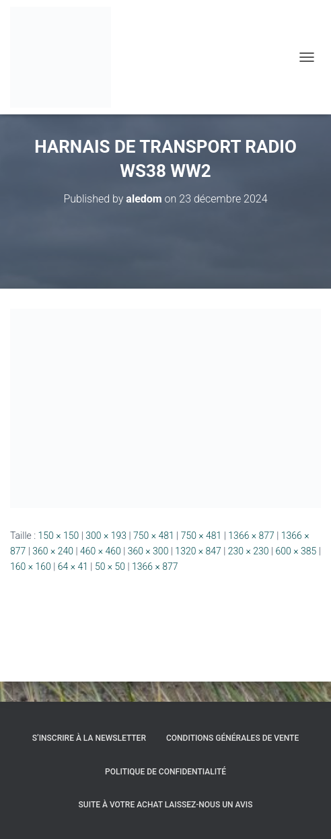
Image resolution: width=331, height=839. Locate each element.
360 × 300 (148, 551)
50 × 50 (110, 566)
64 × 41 (73, 566)
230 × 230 (248, 551)
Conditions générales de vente (232, 738)
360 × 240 (52, 551)
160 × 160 (30, 566)
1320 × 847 (198, 551)
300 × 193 (105, 535)
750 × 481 (153, 535)
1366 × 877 (251, 535)
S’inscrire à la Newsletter (89, 738)
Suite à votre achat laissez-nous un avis (166, 804)
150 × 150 (58, 535)
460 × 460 (100, 551)
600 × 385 (296, 551)
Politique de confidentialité (165, 771)
